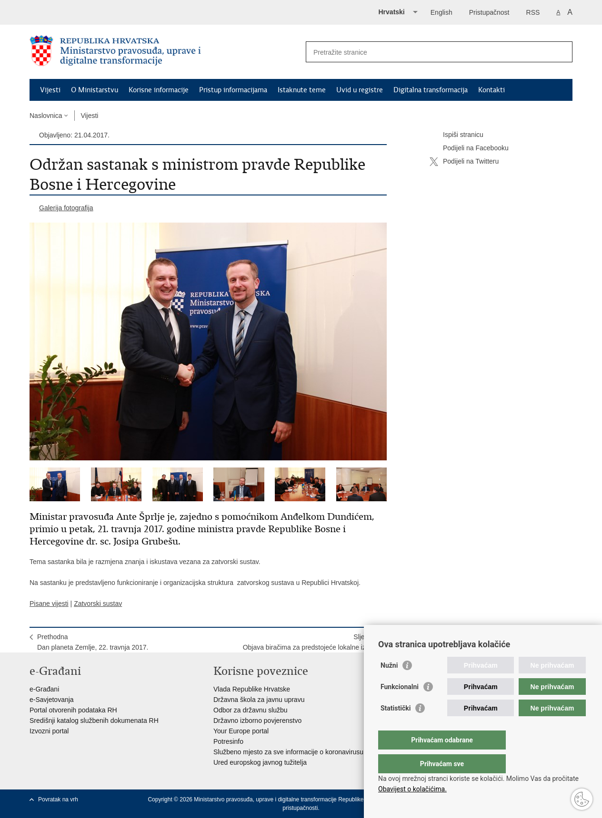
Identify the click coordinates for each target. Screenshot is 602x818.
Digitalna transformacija (430, 90)
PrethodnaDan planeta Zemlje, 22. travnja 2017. (92, 642)
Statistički (396, 727)
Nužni (389, 684)
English (441, 12)
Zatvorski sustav (98, 603)
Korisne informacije (159, 90)
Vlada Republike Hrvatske (251, 689)
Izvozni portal (49, 731)
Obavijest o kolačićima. (412, 789)
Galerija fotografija (66, 208)
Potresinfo (228, 741)
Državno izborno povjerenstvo (257, 720)
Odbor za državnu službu (250, 710)
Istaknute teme (302, 90)
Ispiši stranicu (456, 135)
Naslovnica (46, 115)
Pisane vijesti (49, 603)
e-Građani (44, 689)
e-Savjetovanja (52, 699)
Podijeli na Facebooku (469, 148)
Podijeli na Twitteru (464, 161)
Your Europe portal (241, 731)
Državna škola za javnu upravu (258, 699)
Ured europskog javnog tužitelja (260, 762)
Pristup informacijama (233, 90)
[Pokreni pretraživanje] (561, 51)
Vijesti (50, 90)
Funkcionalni (400, 706)
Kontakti (491, 90)
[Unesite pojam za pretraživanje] (429, 52)
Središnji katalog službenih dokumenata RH (94, 720)
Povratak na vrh (58, 799)
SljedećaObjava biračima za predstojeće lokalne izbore (311, 642)
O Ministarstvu (94, 90)
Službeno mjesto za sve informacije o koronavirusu (288, 752)
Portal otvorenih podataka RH (73, 710)
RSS (533, 12)
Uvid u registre (359, 90)
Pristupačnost (489, 12)
